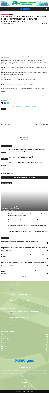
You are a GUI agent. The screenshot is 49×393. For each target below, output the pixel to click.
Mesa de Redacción (5, 210)
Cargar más (24, 276)
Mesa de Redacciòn (6, 23)
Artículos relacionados (6, 146)
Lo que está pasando (8, 12)
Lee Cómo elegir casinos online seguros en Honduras (24, 106)
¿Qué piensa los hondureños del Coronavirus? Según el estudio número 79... (25, 324)
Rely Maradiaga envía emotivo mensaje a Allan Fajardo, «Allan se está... (24, 311)
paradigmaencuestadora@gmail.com (27, 377)
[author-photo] (24, 135)
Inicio (2, 12)
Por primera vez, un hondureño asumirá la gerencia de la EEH (21, 317)
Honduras (15, 109)
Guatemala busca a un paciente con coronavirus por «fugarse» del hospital (12, 123)
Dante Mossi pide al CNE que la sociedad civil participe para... (22, 294)
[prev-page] (2, 169)
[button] (2, 9)
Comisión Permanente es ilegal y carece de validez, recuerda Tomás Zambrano (27, 219)
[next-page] (4, 169)
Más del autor (16, 146)
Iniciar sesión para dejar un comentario (24, 177)
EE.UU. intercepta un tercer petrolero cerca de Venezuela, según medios (19, 241)
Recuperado (25, 109)
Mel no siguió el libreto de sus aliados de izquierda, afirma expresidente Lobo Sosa (27, 231)
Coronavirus (9, 109)
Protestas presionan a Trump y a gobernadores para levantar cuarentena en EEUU (36, 123)
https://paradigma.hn (24, 139)
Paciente (19, 109)
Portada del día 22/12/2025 (15, 288)
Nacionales (11, 14)
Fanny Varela (3, 273)
